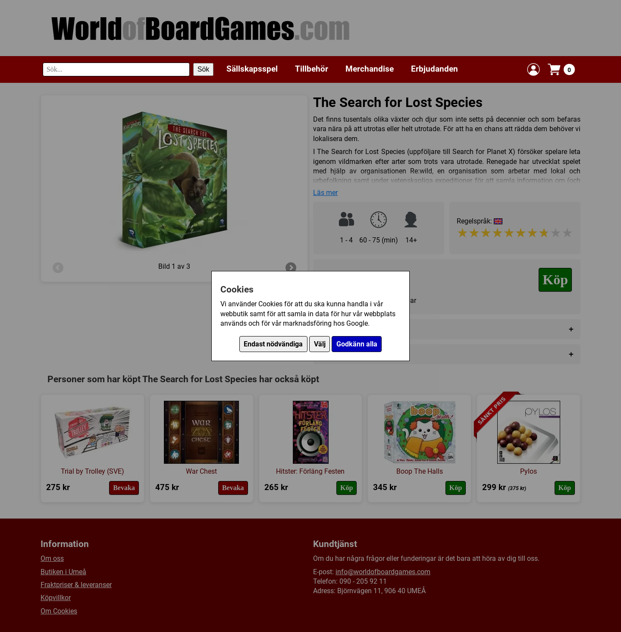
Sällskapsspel (252, 69)
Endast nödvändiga (273, 344)
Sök (204, 69)
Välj (320, 344)
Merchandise (369, 69)
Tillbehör (311, 69)
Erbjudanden (434, 69)
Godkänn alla (356, 344)
